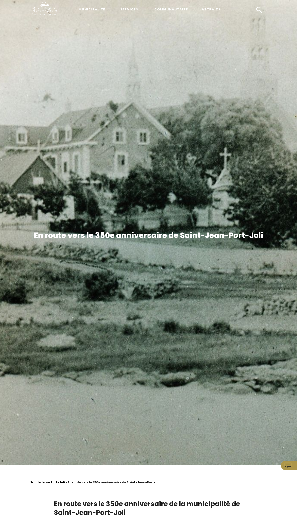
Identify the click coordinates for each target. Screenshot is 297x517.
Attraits (211, 10)
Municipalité (92, 10)
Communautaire (171, 10)
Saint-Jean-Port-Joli (47, 482)
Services (129, 10)
